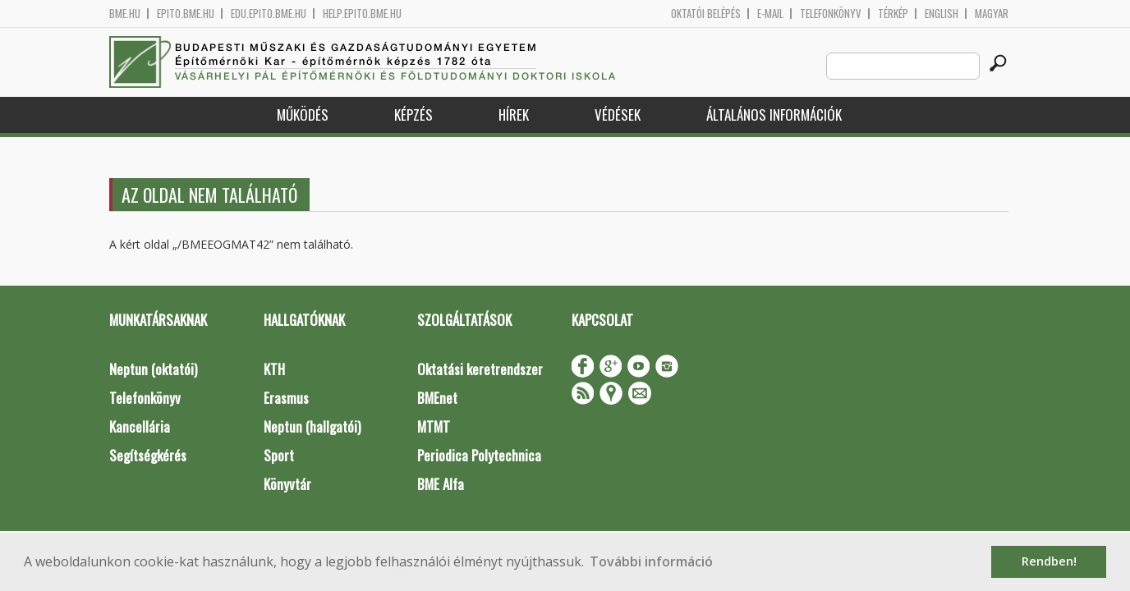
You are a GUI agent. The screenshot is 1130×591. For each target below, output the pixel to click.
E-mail (770, 13)
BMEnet (437, 397)
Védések (618, 114)
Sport (279, 455)
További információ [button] (651, 561)
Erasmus (286, 397)
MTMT (433, 426)
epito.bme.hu (185, 13)
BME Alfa (440, 484)
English (941, 13)
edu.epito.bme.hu (268, 13)
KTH (274, 369)
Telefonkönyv (830, 13)
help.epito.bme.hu (362, 13)
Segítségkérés (147, 455)
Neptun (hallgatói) (312, 426)
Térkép (893, 13)
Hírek (513, 114)
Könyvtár (287, 484)
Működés (302, 114)
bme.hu (124, 13)
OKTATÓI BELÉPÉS (706, 13)
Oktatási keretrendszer (480, 369)
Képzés (413, 114)
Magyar (991, 13)
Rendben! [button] (1049, 561)
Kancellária (139, 426)
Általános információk (774, 114)
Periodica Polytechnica (479, 455)
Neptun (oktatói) (153, 369)
